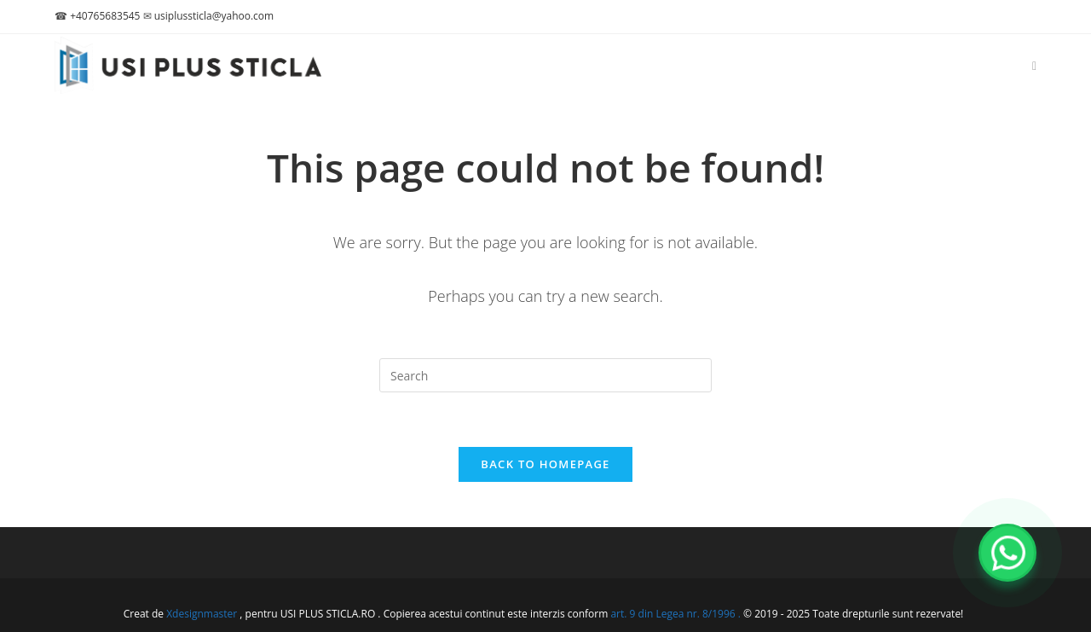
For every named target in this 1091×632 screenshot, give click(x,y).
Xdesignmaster (201, 613)
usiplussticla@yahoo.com (214, 16)
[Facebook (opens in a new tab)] (1034, 66)
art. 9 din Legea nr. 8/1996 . (676, 613)
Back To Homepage (545, 464)
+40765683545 (105, 16)
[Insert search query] (545, 375)
